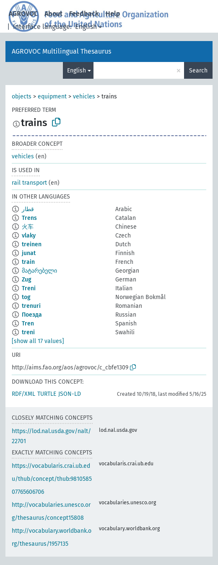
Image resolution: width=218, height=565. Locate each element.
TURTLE (46, 393)
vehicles (84, 96)
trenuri (31, 306)
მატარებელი (39, 270)
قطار (28, 209)
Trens (29, 218)
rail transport (29, 182)
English (86, 27)
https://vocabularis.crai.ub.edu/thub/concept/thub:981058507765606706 (52, 478)
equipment (52, 96)
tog (26, 297)
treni (28, 332)
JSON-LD (69, 393)
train (28, 262)
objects (21, 96)
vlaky (29, 235)
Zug (26, 279)
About (53, 14)
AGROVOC (23, 14)
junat (29, 253)
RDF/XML (23, 393)
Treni (29, 288)
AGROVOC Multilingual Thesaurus (61, 51)
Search (198, 70)
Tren (28, 323)
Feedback (84, 14)
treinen (32, 244)
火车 (28, 226)
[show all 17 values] (38, 341)
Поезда (32, 314)
